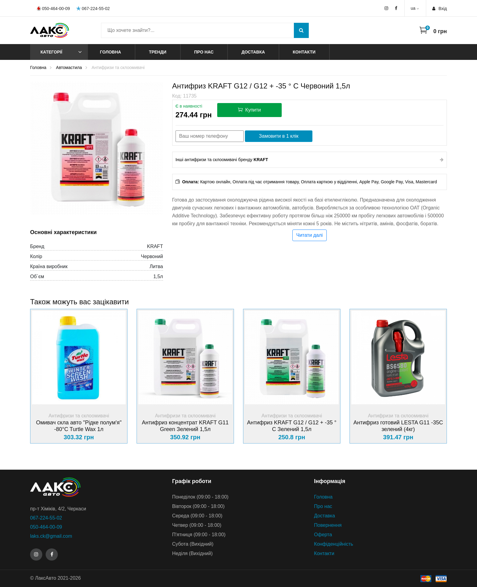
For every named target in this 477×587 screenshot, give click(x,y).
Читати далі (309, 235)
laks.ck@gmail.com (51, 536)
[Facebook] (52, 554)
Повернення (328, 525)
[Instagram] (36, 554)
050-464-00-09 (53, 8)
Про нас (204, 52)
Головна (110, 52)
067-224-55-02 (93, 8)
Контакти (304, 52)
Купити (249, 109)
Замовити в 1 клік (278, 136)
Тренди (157, 52)
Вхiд (439, 8)
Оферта (323, 534)
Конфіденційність (333, 544)
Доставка (253, 52)
